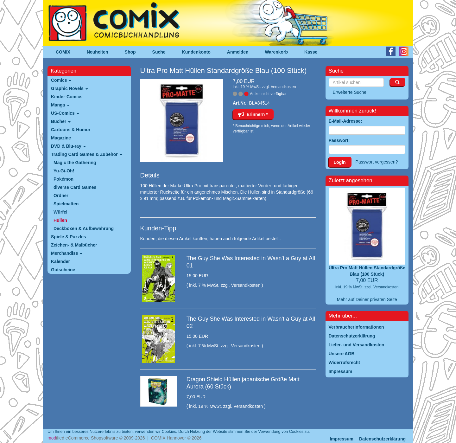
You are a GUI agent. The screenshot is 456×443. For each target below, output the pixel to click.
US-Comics (65, 113)
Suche (159, 52)
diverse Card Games (75, 187)
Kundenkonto (196, 52)
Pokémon (63, 179)
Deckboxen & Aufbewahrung (84, 228)
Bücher (61, 121)
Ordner (61, 195)
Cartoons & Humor (70, 129)
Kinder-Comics (67, 96)
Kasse (310, 52)
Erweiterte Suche (350, 92)
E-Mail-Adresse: (345, 121)
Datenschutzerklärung (382, 438)
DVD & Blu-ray (68, 146)
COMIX (63, 52)
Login (340, 162)
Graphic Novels (69, 88)
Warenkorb (276, 52)
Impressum (341, 438)
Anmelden (238, 52)
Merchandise (66, 253)
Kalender (60, 261)
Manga (60, 104)
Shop (130, 52)
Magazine (61, 137)
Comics (61, 80)
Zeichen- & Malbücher (74, 244)
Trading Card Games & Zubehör (86, 154)
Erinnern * (253, 114)
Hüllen (60, 220)
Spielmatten (66, 203)
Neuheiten (97, 52)
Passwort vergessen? (377, 161)
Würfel (60, 212)
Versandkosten (283, 87)
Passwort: (339, 140)
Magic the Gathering (75, 162)
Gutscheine (63, 269)
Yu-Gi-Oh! (64, 170)
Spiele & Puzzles (68, 236)
